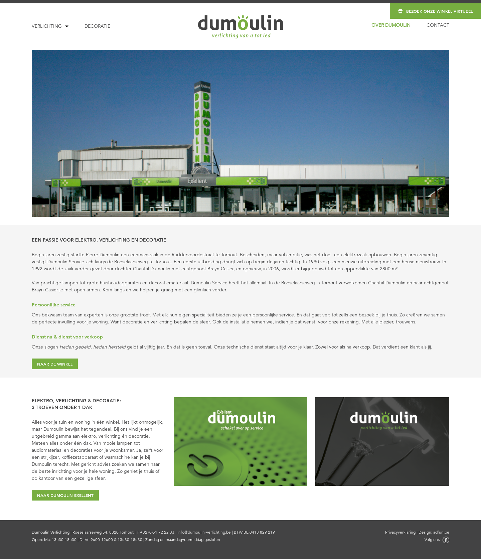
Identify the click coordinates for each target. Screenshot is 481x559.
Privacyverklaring (400, 532)
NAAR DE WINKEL (54, 364)
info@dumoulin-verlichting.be (204, 532)
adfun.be (441, 532)
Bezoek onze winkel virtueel (435, 11)
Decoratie (97, 26)
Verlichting (47, 26)
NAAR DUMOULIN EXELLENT (65, 495)
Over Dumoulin (391, 25)
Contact (438, 25)
